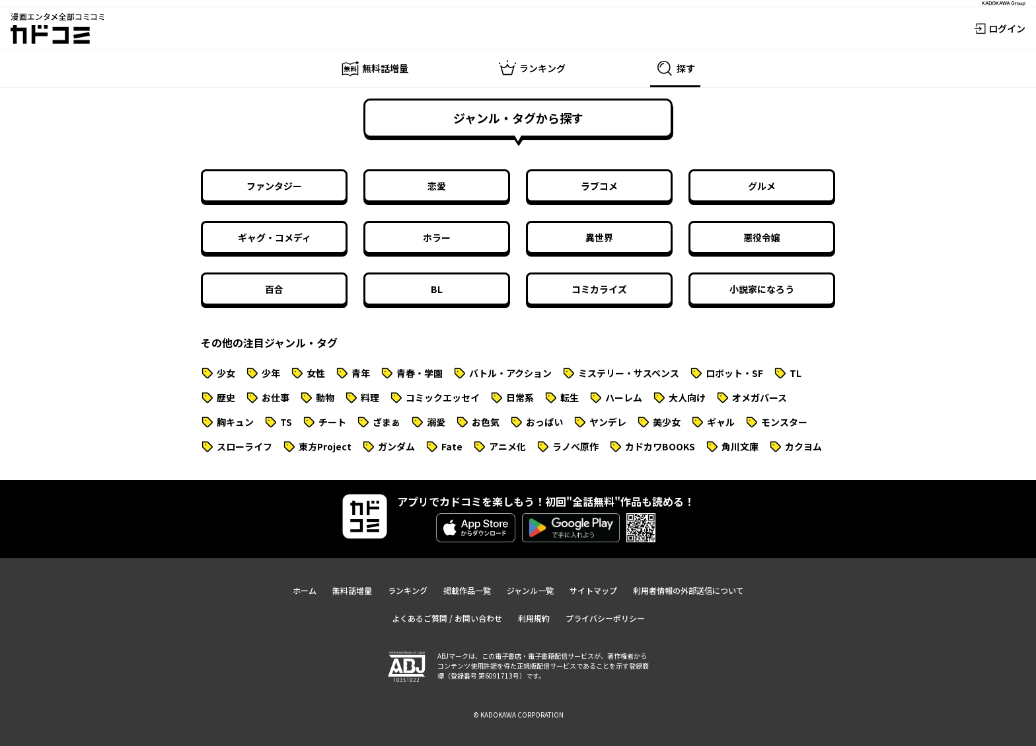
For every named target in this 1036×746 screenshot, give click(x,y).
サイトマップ (593, 590)
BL (437, 289)
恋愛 (436, 185)
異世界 (599, 237)
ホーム (304, 590)
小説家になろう (761, 289)
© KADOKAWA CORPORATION (518, 715)
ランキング (407, 590)
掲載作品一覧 (467, 590)
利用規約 (534, 618)
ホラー (437, 237)
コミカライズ (599, 289)
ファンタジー (274, 185)
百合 (274, 289)
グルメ (762, 185)
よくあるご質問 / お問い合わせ (447, 618)
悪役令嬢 (761, 237)
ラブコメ (599, 185)
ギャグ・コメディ (274, 237)
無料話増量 (352, 590)
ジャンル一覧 (530, 590)
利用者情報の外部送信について (688, 590)
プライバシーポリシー (605, 618)
